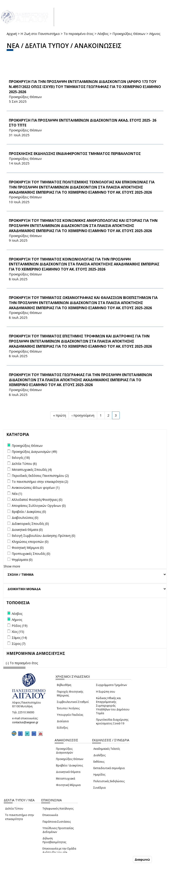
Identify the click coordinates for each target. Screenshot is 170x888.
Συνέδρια (99, 788)
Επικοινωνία (50, 815)
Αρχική (12, 33)
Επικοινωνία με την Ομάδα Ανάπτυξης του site (59, 850)
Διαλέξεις (99, 755)
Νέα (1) (17, 493)
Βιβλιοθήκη (64, 685)
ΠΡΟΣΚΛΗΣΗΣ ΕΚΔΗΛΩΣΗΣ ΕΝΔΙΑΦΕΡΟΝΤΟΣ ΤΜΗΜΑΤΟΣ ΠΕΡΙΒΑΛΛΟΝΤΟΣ (75, 153)
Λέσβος (103, 33)
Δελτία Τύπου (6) (24, 463)
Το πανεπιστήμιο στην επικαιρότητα (19, 817)
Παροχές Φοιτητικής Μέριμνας (70, 693)
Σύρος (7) (18, 643)
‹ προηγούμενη (82, 415)
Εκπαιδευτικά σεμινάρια (109, 768)
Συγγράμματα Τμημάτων (111, 685)
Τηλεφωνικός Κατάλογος (57, 808)
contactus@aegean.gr (26, 722)
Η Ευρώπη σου (105, 692)
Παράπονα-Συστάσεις (56, 822)
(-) (8, 663)
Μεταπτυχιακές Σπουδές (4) (32, 469)
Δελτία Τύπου (14, 808)
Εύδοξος (62, 728)
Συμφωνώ (122, 859)
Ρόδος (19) (19, 625)
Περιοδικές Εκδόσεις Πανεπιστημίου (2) (40, 475)
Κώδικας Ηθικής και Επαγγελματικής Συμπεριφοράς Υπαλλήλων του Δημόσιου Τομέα (112, 705)
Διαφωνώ (142, 859)
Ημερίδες (99, 774)
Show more (12, 566)
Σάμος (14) (19, 637)
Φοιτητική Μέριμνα (68, 785)
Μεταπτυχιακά (65, 778)
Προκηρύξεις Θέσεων (128, 33)
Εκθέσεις (98, 762)
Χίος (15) (18, 631)
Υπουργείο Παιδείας (70, 715)
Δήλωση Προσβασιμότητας (54, 840)
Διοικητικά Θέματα (68, 772)
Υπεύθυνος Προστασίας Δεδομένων (58, 830)
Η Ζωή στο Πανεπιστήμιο (40, 33)
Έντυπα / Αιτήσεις (68, 708)
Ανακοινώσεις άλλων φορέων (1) (36, 487)
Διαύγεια (63, 721)
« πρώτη (59, 415)
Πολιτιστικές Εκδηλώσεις (109, 781)
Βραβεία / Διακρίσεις (69, 765)
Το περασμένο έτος (79, 33)
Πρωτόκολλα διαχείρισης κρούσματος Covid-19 (112, 721)
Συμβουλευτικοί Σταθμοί (73, 702)
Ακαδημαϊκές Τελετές (106, 749)
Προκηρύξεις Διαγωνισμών (64, 750)
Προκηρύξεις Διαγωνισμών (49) (34, 451)
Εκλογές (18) (21, 457)
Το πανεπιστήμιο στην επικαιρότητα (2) (40, 481)
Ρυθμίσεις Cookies (32, 884)
